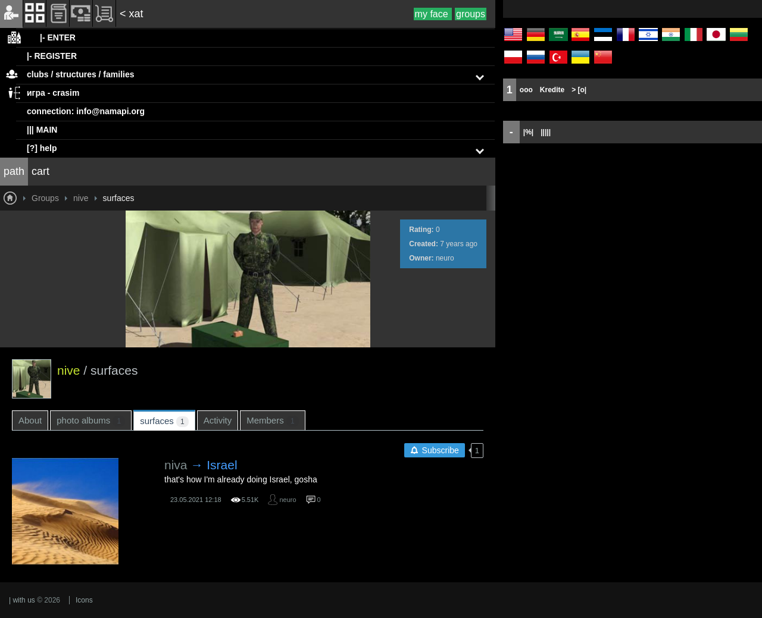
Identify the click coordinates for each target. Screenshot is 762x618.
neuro (445, 258)
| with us (22, 600)
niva (176, 465)
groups (470, 14)
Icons (84, 600)
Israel (222, 465)
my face (433, 14)
